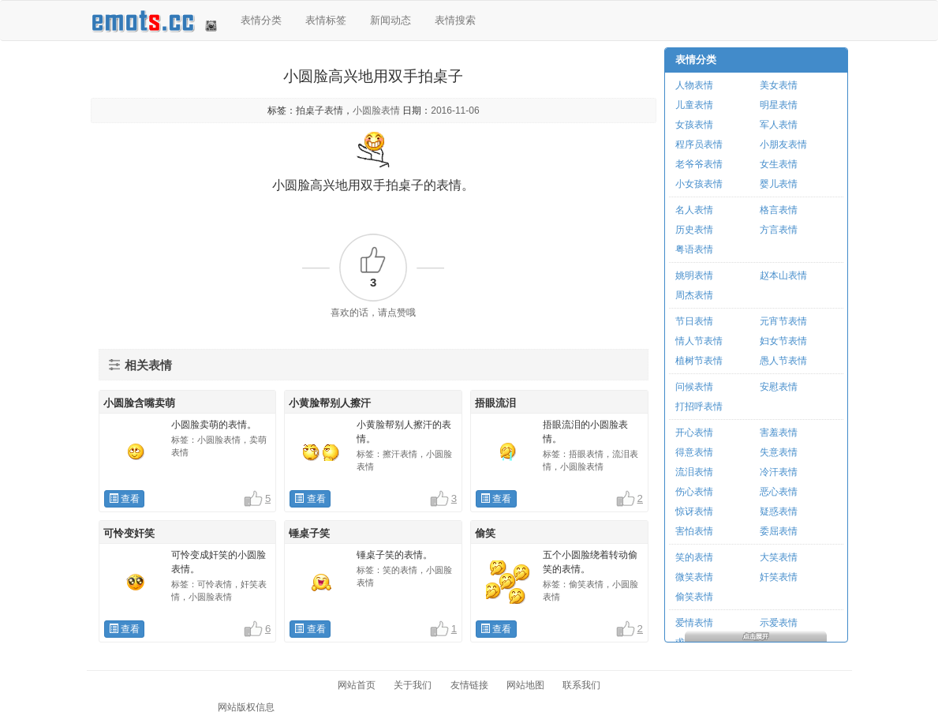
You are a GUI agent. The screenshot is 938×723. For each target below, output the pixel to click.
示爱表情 (779, 622)
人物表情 (694, 85)
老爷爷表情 (699, 164)
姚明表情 (694, 275)
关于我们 (413, 685)
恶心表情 (779, 491)
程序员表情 (699, 144)
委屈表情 (779, 531)
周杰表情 (694, 295)
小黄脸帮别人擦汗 (330, 403)
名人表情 (694, 209)
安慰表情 (779, 386)
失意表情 (779, 452)
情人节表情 (699, 341)
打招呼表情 (699, 406)
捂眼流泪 (495, 403)
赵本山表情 (783, 275)
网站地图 (525, 685)
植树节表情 (699, 360)
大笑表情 (779, 557)
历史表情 (694, 229)
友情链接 (469, 685)
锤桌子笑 (309, 533)
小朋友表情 (783, 144)
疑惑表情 (779, 511)
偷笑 (485, 533)
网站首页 (357, 685)
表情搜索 (455, 20)
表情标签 (325, 20)
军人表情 (779, 124)
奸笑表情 (779, 577)
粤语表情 (694, 249)
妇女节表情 (783, 341)
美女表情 (779, 85)
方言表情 (779, 229)
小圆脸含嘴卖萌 (139, 403)
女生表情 (779, 164)
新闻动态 (390, 20)
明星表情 (779, 105)
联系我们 (581, 685)
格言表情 (779, 209)
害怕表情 (694, 531)
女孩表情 (694, 124)
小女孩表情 (699, 183)
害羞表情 (779, 432)
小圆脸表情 (376, 110)
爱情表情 (694, 622)
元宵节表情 (783, 321)
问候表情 (694, 386)
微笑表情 (694, 577)
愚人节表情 (783, 360)
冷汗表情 (779, 472)
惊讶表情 (694, 511)
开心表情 (694, 432)
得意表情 (694, 452)
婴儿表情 (779, 183)
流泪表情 (694, 472)
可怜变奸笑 (129, 533)
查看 (124, 498)
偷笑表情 (694, 596)
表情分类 (261, 20)
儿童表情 (694, 105)
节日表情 (694, 321)
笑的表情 (694, 557)
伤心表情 (694, 491)
